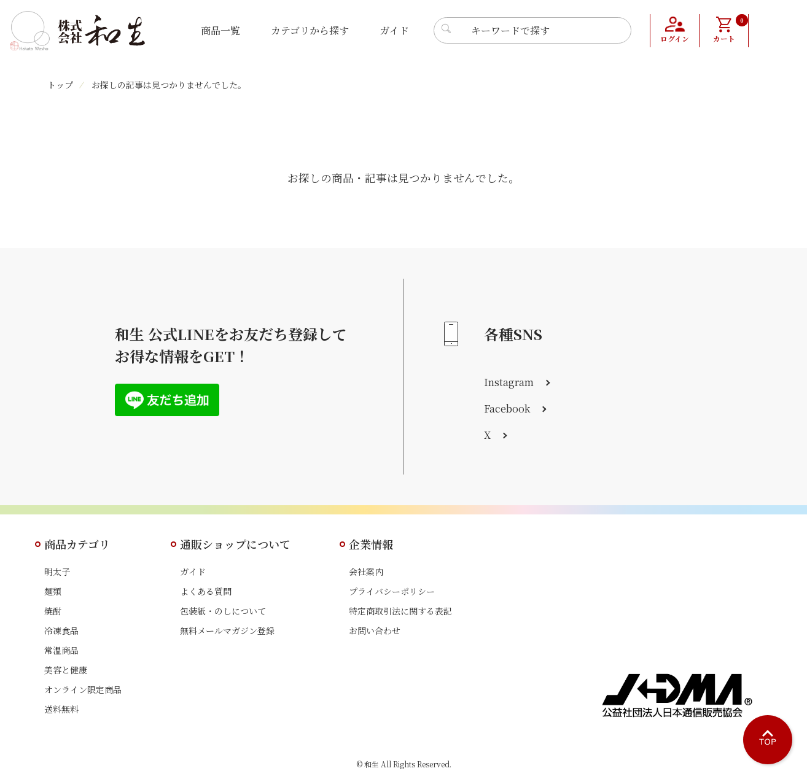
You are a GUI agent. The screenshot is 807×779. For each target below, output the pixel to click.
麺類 (52, 591)
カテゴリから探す (310, 30)
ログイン (675, 40)
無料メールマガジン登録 (227, 630)
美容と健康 (65, 670)
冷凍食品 (61, 630)
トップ (60, 85)
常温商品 (61, 650)
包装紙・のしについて (223, 611)
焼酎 (52, 611)
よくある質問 (206, 591)
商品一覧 (220, 30)
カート (730, 29)
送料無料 (61, 709)
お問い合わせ (374, 630)
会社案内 (366, 571)
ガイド (394, 30)
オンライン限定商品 (83, 689)
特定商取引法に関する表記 (400, 611)
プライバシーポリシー (392, 591)
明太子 (57, 571)
